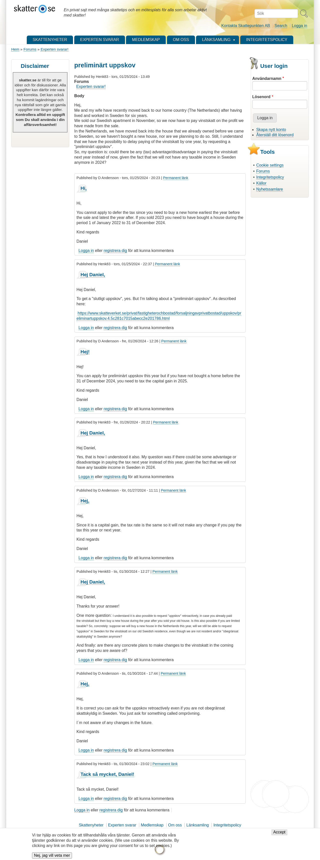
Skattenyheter (91, 825)
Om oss (175, 825)
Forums (30, 49)
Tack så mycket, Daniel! (107, 774)
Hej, (84, 500)
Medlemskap (152, 825)
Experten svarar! (54, 49)
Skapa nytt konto (271, 129)
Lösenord (261, 97)
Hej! (85, 351)
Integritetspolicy (270, 177)
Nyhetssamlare (269, 189)
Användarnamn (266, 78)
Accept (279, 835)
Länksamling (197, 825)
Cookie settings (270, 165)
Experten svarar (122, 825)
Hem (15, 49)
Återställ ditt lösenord (275, 135)
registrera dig (115, 250)
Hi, (83, 188)
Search (280, 26)
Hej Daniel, (92, 274)
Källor (261, 183)
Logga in (299, 26)
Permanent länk (175, 178)
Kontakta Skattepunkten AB (245, 26)
